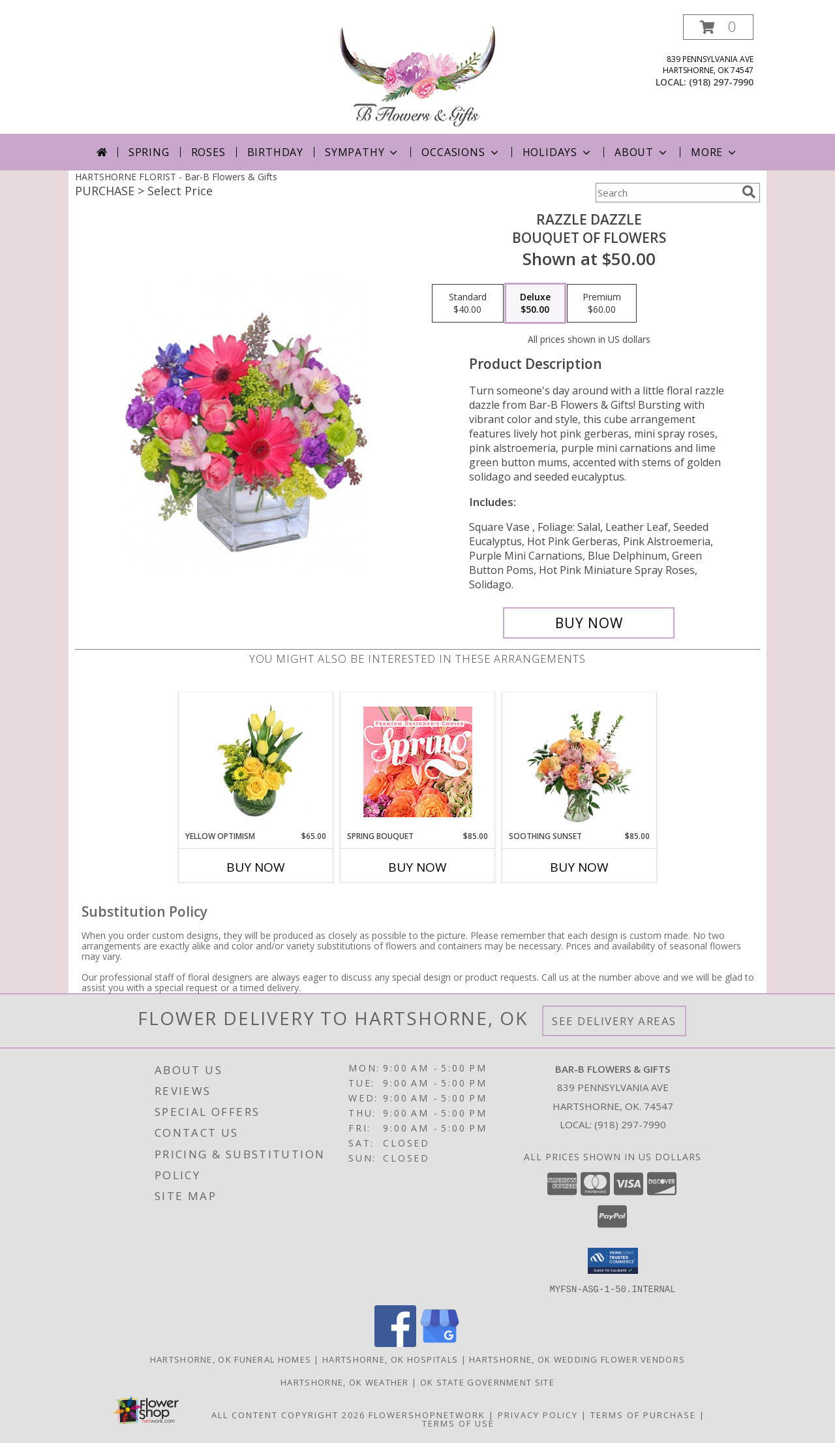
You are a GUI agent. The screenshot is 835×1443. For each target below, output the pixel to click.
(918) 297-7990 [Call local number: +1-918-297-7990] (721, 82)
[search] (748, 192)
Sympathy (362, 152)
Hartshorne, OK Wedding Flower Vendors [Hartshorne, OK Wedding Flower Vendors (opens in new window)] (577, 1359)
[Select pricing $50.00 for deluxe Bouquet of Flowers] (535, 304)
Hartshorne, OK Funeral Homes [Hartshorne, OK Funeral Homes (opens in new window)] (230, 1359)
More (714, 152)
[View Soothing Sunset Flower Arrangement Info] (579, 761)
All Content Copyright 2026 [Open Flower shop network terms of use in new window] (288, 1414)
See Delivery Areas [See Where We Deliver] (614, 1020)
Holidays (558, 152)
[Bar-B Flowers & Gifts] (417, 74)
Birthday (275, 152)
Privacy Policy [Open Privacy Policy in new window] (538, 1414)
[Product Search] (666, 192)
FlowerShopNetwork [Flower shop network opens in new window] (427, 1414)
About (642, 152)
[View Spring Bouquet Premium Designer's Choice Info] (417, 761)
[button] (718, 27)
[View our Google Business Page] (440, 1343)
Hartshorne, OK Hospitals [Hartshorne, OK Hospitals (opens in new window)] (390, 1359)
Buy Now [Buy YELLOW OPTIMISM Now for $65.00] (255, 867)
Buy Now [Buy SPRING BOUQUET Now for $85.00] (417, 867)
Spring (149, 152)
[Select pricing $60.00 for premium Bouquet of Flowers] (602, 304)
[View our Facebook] (395, 1343)
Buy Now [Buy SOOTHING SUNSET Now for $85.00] (579, 867)
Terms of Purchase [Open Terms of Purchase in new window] (643, 1414)
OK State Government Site (487, 1382)
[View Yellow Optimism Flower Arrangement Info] (256, 761)
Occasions (460, 152)
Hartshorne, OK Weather (345, 1382)
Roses (208, 152)
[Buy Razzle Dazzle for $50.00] (589, 623)
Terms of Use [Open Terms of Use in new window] (458, 1423)
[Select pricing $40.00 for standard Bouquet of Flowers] (468, 304)
